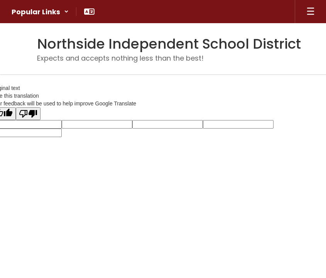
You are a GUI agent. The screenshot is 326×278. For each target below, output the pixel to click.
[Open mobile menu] (310, 11)
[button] (40, 11)
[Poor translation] (28, 113)
